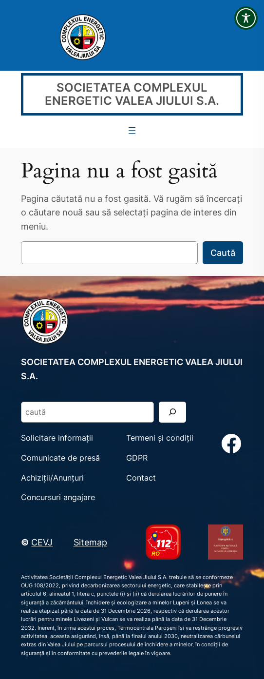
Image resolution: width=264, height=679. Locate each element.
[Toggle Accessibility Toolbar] (246, 18)
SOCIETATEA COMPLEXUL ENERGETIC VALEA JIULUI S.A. (132, 94)
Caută (222, 252)
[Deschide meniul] (132, 130)
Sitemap (90, 542)
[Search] (172, 412)
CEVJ (42, 542)
